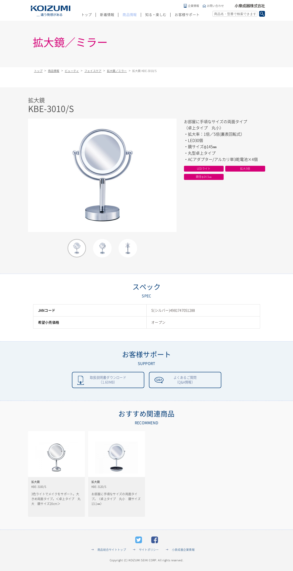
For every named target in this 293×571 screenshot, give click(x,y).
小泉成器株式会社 (250, 6)
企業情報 (193, 5)
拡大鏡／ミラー (117, 70)
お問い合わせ (215, 5)
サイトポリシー (149, 550)
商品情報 (129, 14)
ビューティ (72, 70)
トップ (86, 14)
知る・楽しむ (156, 14)
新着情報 (107, 14)
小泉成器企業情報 (183, 550)
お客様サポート (187, 14)
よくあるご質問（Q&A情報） (185, 380)
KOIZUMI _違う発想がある (51, 10)
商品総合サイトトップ (111, 550)
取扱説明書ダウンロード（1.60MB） (108, 380)
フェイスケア (93, 70)
